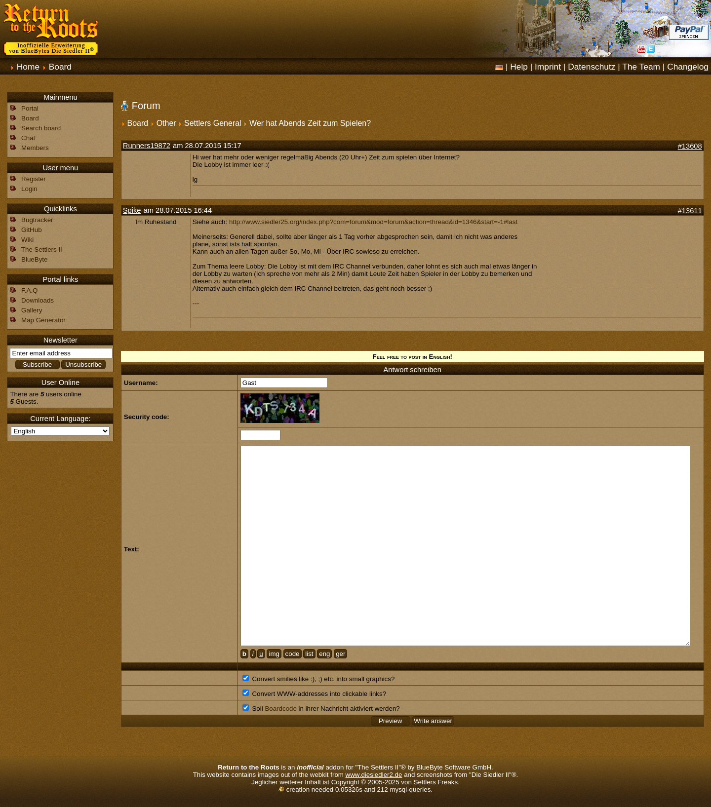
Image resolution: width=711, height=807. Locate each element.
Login (29, 188)
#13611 (690, 211)
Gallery (31, 310)
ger (340, 653)
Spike (132, 210)
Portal (30, 108)
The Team (641, 67)
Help (519, 67)
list (309, 653)
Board (60, 67)
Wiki (27, 239)
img (274, 653)
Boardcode (280, 708)
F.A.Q (29, 290)
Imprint (548, 67)
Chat (28, 138)
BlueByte (34, 259)
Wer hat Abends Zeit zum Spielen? (310, 123)
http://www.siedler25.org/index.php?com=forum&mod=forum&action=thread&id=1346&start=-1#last (373, 222)
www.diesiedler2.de (374, 774)
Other (166, 123)
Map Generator (43, 320)
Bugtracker (37, 220)
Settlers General (212, 123)
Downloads (37, 300)
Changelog (688, 67)
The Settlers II (41, 249)
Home (28, 67)
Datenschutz (591, 67)
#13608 (690, 146)
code (292, 653)
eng (324, 653)
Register (33, 179)
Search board (41, 128)
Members (35, 148)
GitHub (31, 229)
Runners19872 (146, 146)
